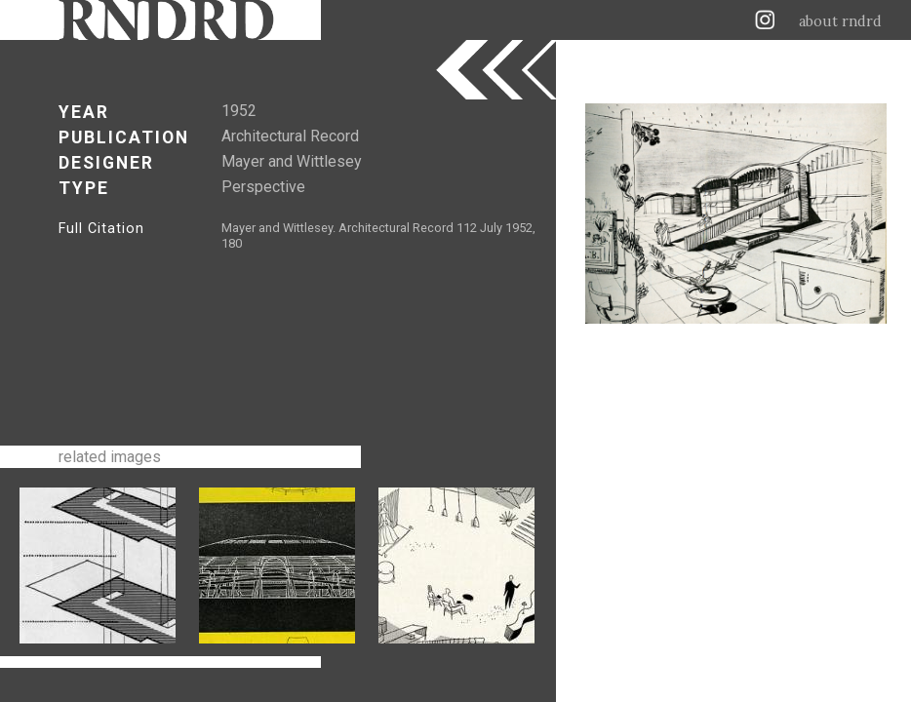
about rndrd (840, 21)
